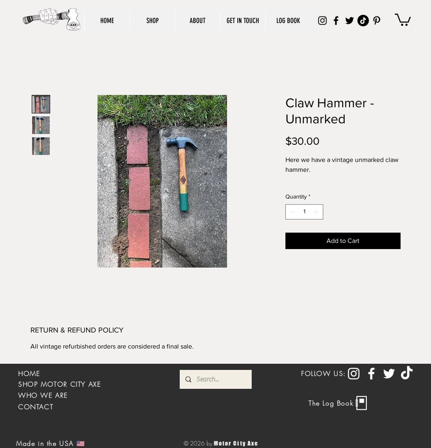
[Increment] (317, 212)
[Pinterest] (376, 20)
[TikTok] (363, 20)
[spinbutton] (304, 212)
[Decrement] (292, 212)
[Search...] (215, 379)
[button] (403, 19)
